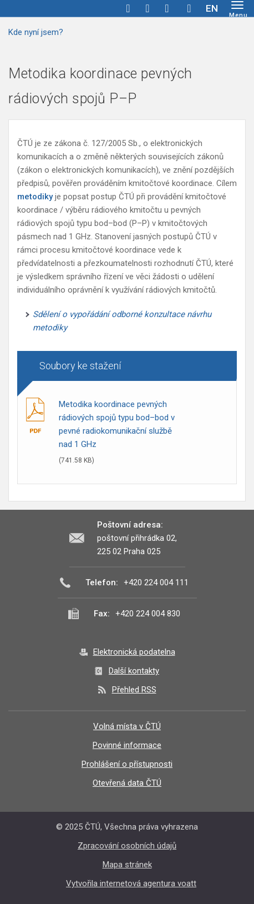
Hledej (189, 8)
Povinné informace (127, 745)
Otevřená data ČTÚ (127, 783)
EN (212, 8)
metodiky (36, 197)
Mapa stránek (127, 865)
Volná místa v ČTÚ (127, 726)
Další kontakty (134, 671)
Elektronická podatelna (134, 652)
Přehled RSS (134, 690)
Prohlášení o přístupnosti (127, 764)
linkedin (166, 8)
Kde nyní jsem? (35, 32)
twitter (147, 8)
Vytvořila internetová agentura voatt (131, 883)
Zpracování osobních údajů (127, 846)
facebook (128, 8)
